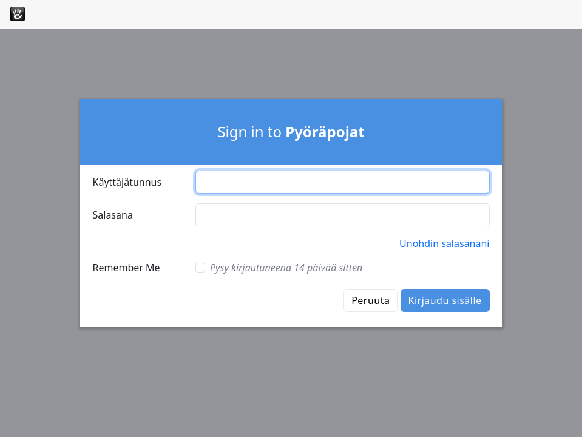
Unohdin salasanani (444, 243)
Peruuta (370, 300)
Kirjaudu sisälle (445, 300)
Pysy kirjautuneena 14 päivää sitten (286, 267)
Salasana (113, 215)
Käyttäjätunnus (127, 182)
